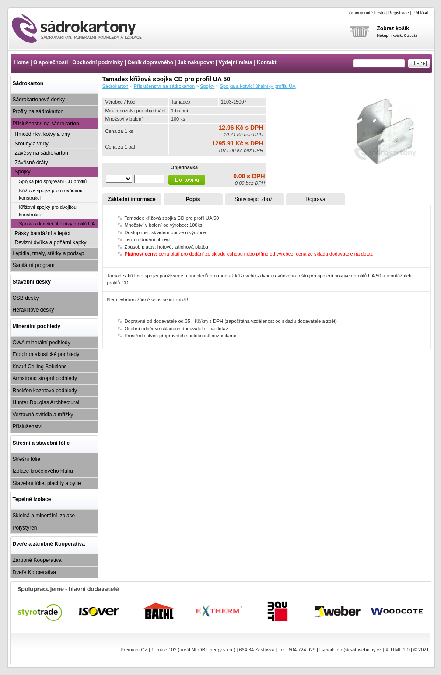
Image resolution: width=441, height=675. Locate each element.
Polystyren (25, 528)
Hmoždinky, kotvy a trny (42, 134)
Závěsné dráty (31, 162)
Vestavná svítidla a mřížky (43, 415)
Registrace (398, 12)
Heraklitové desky (33, 310)
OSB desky (26, 298)
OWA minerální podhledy (41, 342)
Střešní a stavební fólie (41, 443)
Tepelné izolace (32, 499)
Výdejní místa (235, 62)
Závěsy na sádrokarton (41, 153)
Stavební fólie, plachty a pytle (47, 483)
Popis (193, 199)
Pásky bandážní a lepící (42, 233)
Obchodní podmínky (97, 62)
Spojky (23, 172)
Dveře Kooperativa (34, 572)
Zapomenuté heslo (366, 12)
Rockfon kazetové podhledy (45, 391)
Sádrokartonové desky (39, 100)
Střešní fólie (26, 459)
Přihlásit (420, 12)
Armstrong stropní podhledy (45, 378)
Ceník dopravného (150, 62)
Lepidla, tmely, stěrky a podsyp (48, 253)
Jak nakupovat (196, 62)
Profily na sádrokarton (38, 111)
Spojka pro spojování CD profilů (53, 181)
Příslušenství (28, 426)
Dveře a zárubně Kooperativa (49, 544)
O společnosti (50, 62)
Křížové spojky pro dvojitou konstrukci (48, 210)
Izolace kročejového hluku (43, 471)
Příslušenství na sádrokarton (46, 124)
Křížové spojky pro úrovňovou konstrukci (51, 194)
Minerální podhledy (36, 326)
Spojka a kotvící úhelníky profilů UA (57, 223)
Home (21, 62)
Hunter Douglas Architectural (46, 402)
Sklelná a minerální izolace (44, 515)
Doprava (315, 199)
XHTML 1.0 (397, 649)
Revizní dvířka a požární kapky (51, 242)
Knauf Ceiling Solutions (40, 366)
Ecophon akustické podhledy (46, 354)
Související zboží (254, 199)
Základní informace (131, 199)
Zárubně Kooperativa (37, 560)
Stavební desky (32, 282)
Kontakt (266, 62)
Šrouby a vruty (32, 144)
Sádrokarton (28, 83)
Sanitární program (34, 265)
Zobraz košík (393, 28)
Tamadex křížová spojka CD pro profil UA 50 (84, 28)
